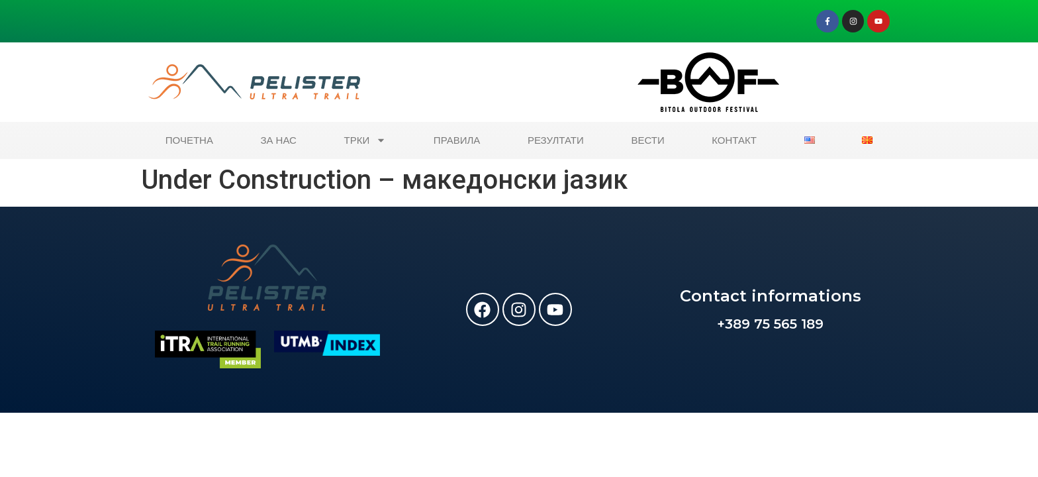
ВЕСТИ (647, 140)
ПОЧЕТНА (189, 140)
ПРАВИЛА (457, 140)
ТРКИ (365, 140)
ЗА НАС (279, 140)
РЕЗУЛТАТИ (556, 140)
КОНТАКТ (734, 140)
